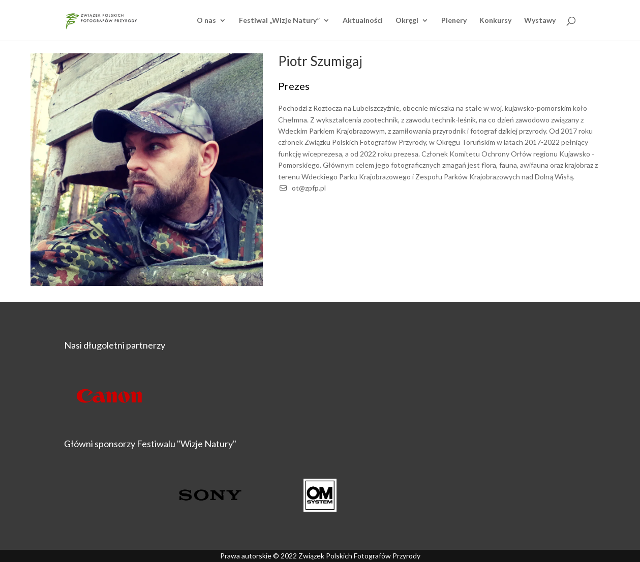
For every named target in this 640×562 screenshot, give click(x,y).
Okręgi (406, 20)
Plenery (454, 20)
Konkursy (495, 20)
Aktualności (363, 20)
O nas (206, 20)
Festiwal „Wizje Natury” (279, 20)
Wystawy (540, 20)
